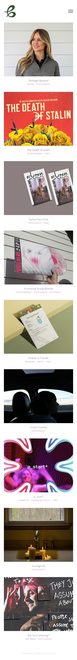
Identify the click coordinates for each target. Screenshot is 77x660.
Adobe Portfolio (46, 653)
